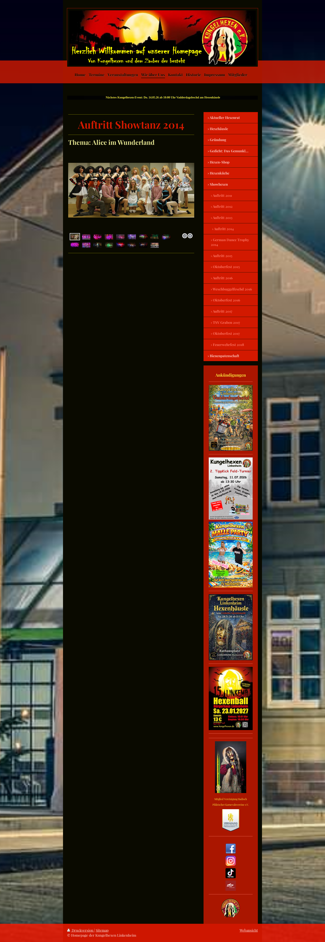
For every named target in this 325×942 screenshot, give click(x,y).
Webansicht (249, 930)
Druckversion (80, 930)
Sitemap (102, 930)
